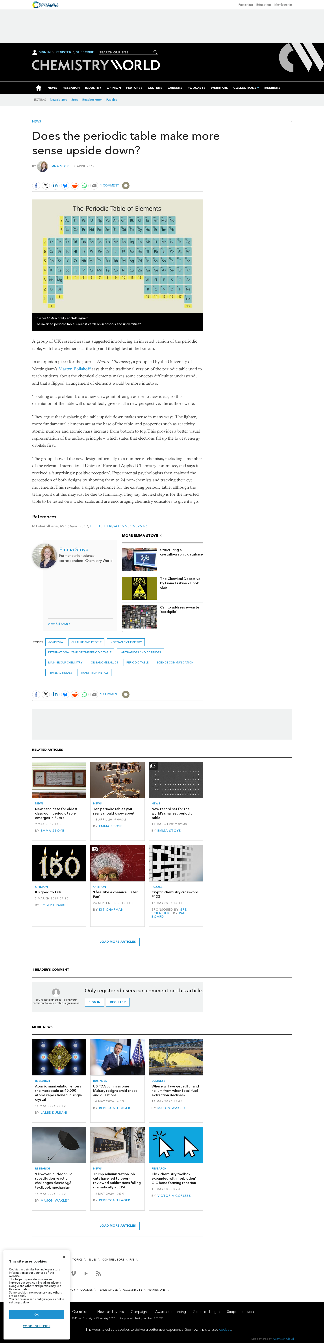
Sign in (94, 1002)
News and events (110, 1312)
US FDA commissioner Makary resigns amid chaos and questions (115, 1090)
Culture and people (86, 642)
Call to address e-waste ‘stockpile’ (179, 609)
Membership (283, 5)
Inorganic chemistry (126, 642)
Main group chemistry (65, 662)
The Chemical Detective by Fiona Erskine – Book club (180, 583)
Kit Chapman (111, 910)
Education (263, 5)
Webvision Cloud (283, 1338)
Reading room (92, 100)
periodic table (137, 662)
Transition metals (94, 672)
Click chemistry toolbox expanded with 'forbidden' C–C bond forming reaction (174, 1178)
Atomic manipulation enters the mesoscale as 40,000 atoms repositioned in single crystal (58, 1093)
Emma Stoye (60, 166)
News (36, 121)
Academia (55, 642)
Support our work (240, 1312)
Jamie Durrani (54, 1113)
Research (42, 1080)
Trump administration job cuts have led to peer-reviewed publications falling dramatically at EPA (117, 1181)
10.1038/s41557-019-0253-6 (123, 526)
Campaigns (139, 1312)
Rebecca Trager (114, 1108)
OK (36, 1314)
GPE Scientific (169, 911)
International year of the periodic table (79, 652)
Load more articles (118, 942)
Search (155, 52)
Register (63, 52)
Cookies (86, 1289)
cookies (225, 1329)
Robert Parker (55, 905)
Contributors (113, 1259)
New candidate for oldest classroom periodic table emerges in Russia (56, 813)
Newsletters (58, 100)
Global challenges (206, 1312)
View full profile (59, 624)
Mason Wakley (171, 1108)
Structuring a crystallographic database (181, 552)
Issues (92, 1259)
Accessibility (132, 1289)
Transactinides (60, 672)
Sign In (45, 52)
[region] (37, 1294)
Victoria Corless (174, 1196)
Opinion (41, 886)
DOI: (94, 526)
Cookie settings (36, 1326)
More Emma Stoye (140, 536)
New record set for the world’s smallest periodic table (172, 813)
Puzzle (157, 886)
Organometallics (104, 662)
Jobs (74, 100)
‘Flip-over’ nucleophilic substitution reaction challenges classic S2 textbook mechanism (53, 1181)
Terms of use (108, 1289)
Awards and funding (170, 1312)
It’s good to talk (48, 892)
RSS (132, 1259)
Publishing (246, 5)
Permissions (156, 1289)
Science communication (175, 662)
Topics (77, 1259)
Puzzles (111, 100)
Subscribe (85, 52)
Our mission (81, 1312)
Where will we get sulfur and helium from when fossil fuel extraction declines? (175, 1090)
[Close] (64, 1257)
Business (100, 1080)
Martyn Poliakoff (74, 368)
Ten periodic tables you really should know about (114, 811)
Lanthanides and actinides (140, 652)
